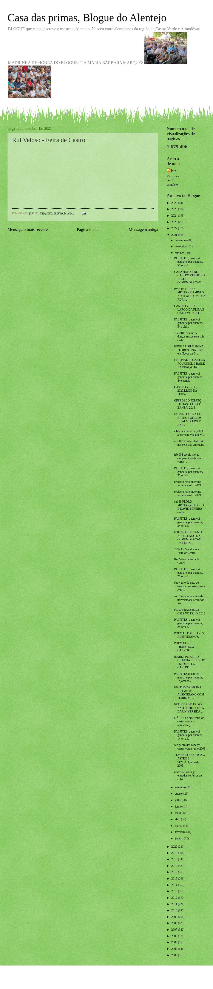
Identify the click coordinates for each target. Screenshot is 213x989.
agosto (179, 793)
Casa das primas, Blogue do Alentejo (87, 17)
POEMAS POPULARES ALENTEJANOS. (189, 635)
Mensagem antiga (143, 229)
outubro (180, 253)
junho (178, 806)
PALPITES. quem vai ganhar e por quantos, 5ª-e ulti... (188, 323)
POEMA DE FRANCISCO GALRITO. (184, 647)
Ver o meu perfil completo (173, 180)
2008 (174, 923)
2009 (174, 917)
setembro (181, 787)
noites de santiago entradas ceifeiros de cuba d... (188, 775)
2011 (174, 904)
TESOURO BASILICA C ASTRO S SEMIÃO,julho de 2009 (189, 760)
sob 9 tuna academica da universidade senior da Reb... (189, 600)
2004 (174, 948)
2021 (174, 234)
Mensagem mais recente (28, 229)
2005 (174, 942)
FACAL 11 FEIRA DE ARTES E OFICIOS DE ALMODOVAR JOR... (187, 419)
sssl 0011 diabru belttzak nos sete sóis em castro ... (189, 445)
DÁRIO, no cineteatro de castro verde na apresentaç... (189, 721)
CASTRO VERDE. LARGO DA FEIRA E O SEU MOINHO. (189, 309)
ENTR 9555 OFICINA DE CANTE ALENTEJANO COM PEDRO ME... (189, 693)
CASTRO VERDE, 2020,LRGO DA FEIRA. (185, 391)
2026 (174, 203)
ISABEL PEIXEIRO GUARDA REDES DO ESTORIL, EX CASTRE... (189, 662)
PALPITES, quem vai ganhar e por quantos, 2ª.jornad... (188, 573)
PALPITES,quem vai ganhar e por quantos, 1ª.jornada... (188, 677)
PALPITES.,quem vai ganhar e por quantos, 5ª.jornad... (188, 262)
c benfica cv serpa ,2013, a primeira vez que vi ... (189, 433)
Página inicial (88, 229)
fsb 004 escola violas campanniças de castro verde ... (189, 458)
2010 (174, 910)
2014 (174, 885)
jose (173, 170)
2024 (174, 215)
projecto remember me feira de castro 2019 (187, 483)
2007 (174, 929)
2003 (174, 955)
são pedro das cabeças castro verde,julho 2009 (189, 746)
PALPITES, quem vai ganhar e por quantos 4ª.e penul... (188, 377)
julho (178, 800)
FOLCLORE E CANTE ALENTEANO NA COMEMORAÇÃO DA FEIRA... (188, 538)
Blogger (130, 980)
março (179, 825)
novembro (181, 246)
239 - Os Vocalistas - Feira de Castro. (186, 551)
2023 (174, 222)
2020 (174, 846)
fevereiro (180, 832)
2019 (174, 853)
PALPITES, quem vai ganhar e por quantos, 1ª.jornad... (188, 735)
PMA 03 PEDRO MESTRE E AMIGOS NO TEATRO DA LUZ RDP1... (189, 294)
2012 (174, 897)
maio (178, 812)
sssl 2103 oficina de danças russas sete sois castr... (189, 336)
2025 (174, 209)
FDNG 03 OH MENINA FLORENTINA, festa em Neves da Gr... (188, 350)
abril (178, 819)
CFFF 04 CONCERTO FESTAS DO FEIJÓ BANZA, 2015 (187, 404)
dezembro (181, 240)
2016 (174, 872)
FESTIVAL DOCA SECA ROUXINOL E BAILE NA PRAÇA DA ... (189, 363)
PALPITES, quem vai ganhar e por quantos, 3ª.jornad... (188, 472)
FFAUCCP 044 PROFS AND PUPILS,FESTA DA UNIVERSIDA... (189, 708)
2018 (174, 859)
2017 (174, 865)
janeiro (179, 838)
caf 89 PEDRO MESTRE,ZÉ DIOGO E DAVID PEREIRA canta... (189, 507)
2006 (174, 936)
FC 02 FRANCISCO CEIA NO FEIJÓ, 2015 (189, 611)
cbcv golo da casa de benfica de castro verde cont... (189, 586)
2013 (174, 891)
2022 (174, 228)
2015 (174, 878)
